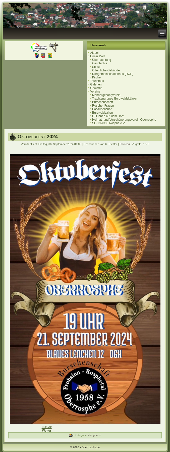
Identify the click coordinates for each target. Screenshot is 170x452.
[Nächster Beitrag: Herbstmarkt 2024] (46, 430)
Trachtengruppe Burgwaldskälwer (114, 98)
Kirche (96, 77)
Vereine (95, 91)
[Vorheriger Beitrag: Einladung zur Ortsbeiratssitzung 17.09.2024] (47, 427)
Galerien (95, 84)
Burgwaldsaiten (102, 112)
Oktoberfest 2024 (38, 136)
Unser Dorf (97, 56)
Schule (96, 67)
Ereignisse (94, 435)
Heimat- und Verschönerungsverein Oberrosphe (124, 119)
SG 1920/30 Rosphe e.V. (108, 123)
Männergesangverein (106, 95)
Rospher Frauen (103, 105)
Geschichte (99, 63)
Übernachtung (101, 60)
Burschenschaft (102, 102)
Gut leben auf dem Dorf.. (108, 116)
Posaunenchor (101, 109)
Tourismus (97, 81)
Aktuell (94, 53)
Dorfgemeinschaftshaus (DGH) (112, 74)
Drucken (125, 144)
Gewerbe (96, 88)
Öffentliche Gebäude (106, 70)
